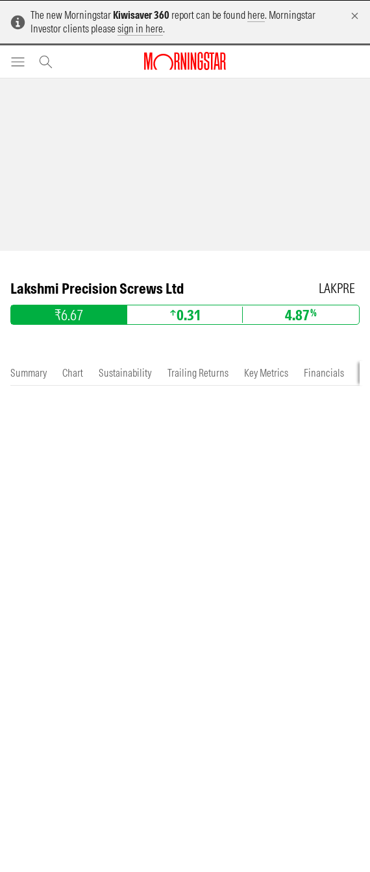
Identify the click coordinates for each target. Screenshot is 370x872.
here (256, 14)
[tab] (28, 373)
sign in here (140, 28)
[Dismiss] (355, 16)
